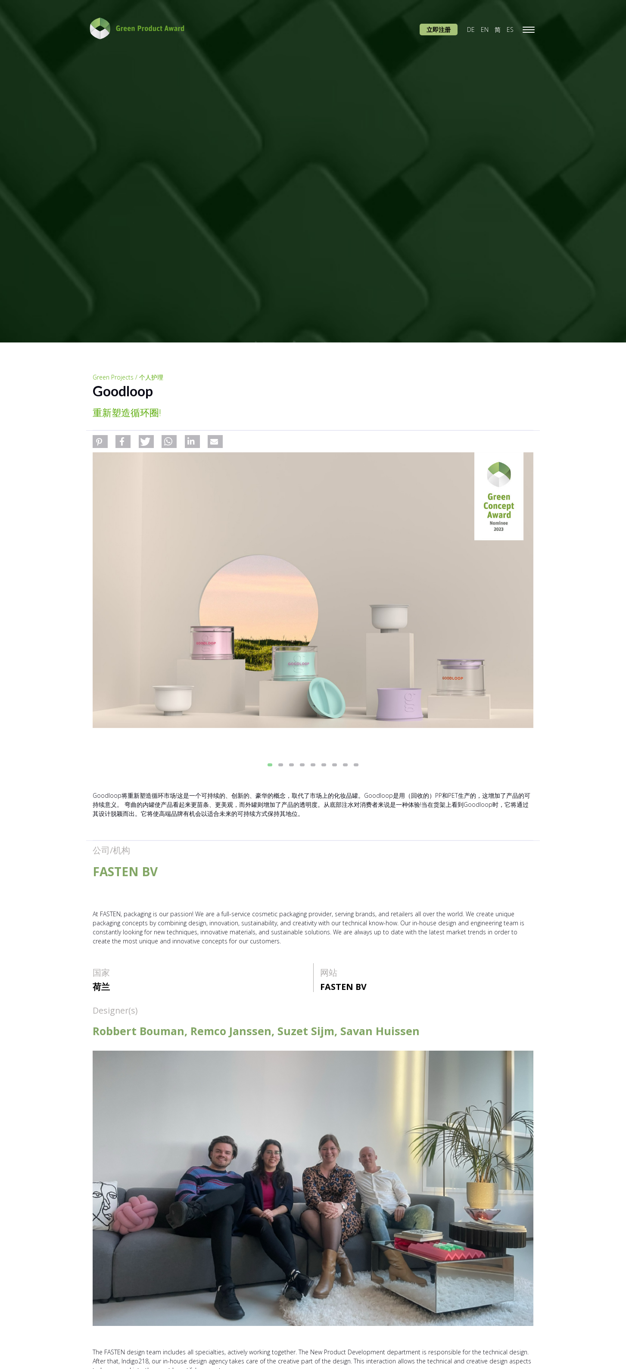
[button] (100, 441)
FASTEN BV (343, 987)
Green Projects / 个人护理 (128, 377)
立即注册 (439, 29)
